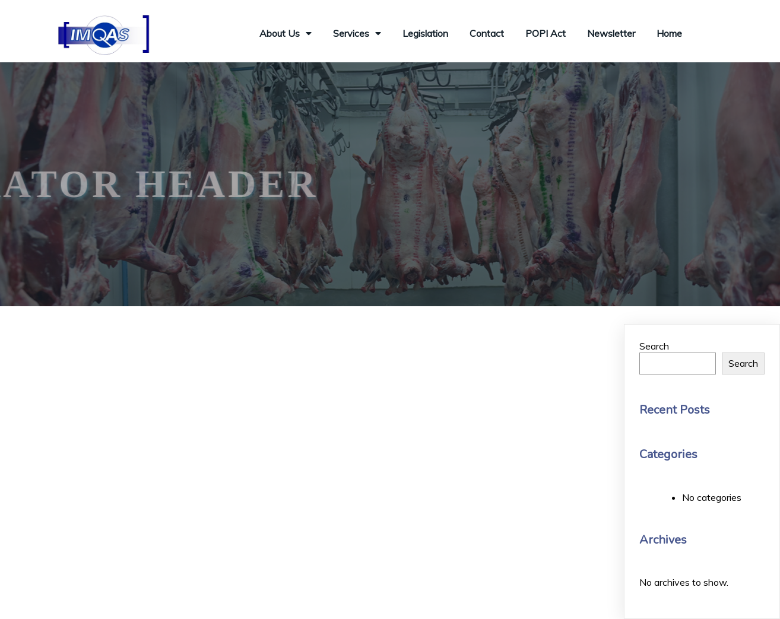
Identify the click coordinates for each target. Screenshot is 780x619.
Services (357, 33)
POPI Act (545, 33)
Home (669, 33)
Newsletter (611, 33)
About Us (285, 33)
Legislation (425, 33)
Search (654, 346)
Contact (487, 33)
